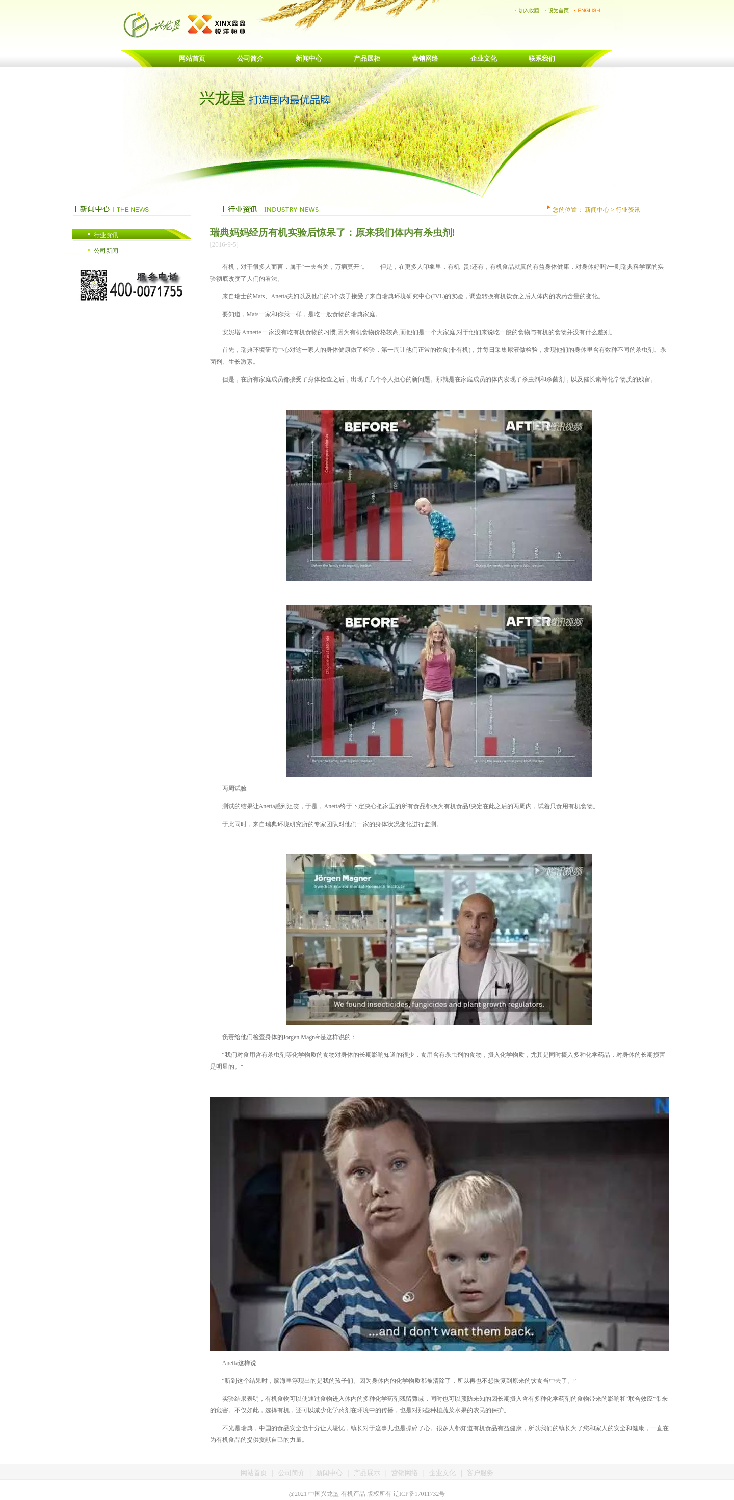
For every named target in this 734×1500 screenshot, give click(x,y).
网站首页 (192, 58)
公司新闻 (106, 250)
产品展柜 (367, 58)
